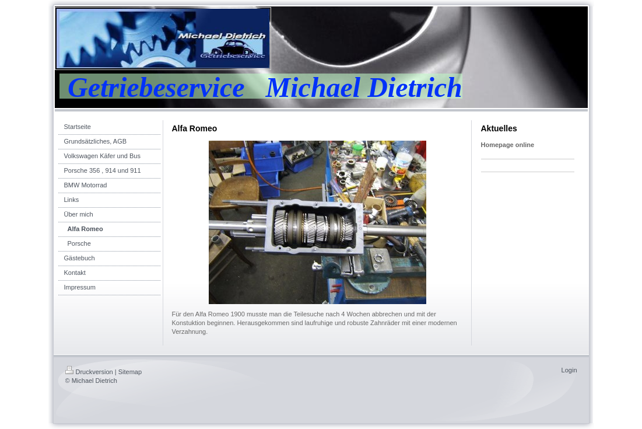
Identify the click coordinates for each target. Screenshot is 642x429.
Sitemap (130, 371)
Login (569, 370)
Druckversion (89, 371)
